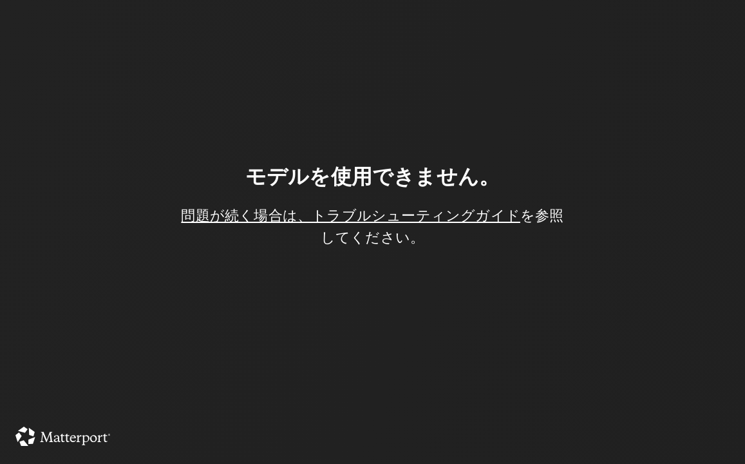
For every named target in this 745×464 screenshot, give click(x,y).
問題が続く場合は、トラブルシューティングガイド (350, 216)
